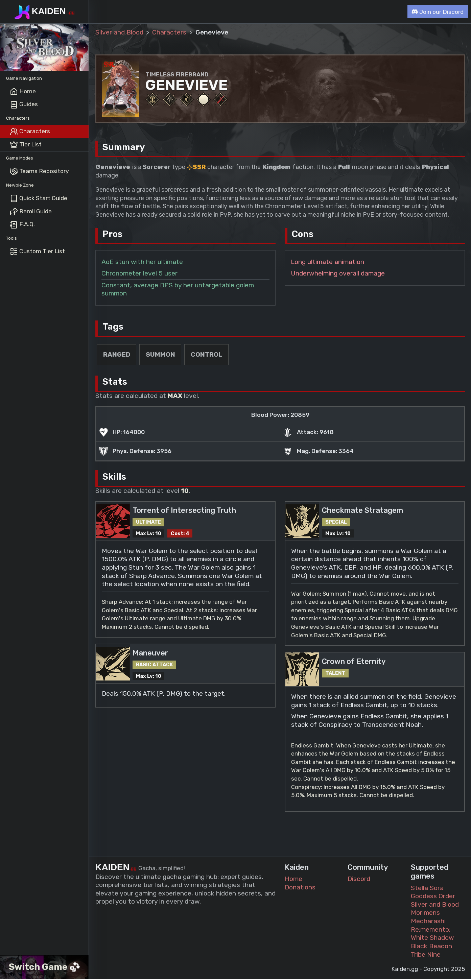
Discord (359, 879)
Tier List (26, 145)
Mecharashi (428, 921)
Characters (30, 131)
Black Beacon (431, 946)
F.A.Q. (22, 225)
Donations (300, 887)
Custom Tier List (37, 251)
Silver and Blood (119, 32)
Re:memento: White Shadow (432, 934)
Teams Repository (39, 172)
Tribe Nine (426, 954)
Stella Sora (427, 888)
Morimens (425, 912)
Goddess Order (433, 896)
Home (23, 92)
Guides (24, 105)
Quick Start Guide (38, 198)
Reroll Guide (31, 212)
